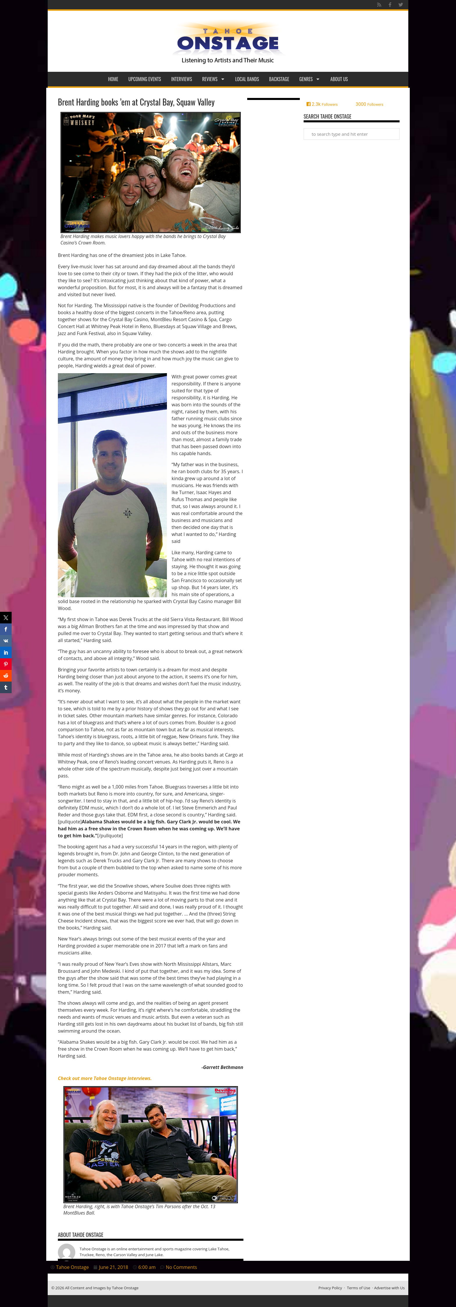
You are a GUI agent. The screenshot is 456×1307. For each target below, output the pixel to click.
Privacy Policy (330, 1287)
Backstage (279, 79)
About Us (339, 79)
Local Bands (247, 79)
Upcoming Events (145, 79)
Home (113, 79)
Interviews (181, 79)
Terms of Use (358, 1287)
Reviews (213, 79)
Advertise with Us (389, 1287)
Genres (309, 79)
